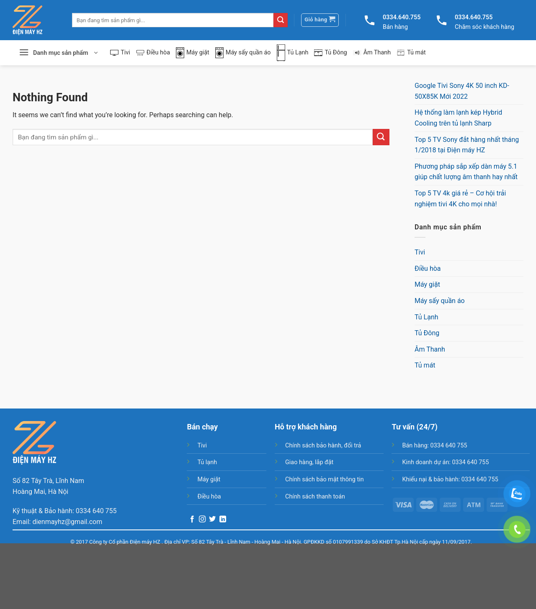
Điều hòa (153, 52)
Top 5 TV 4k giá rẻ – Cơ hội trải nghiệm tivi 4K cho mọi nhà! (460, 198)
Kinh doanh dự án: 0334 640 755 (445, 462)
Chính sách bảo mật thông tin (324, 479)
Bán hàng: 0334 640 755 (434, 445)
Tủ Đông (330, 52)
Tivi (120, 52)
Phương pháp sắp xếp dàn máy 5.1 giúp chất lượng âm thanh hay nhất (466, 171)
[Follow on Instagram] (202, 519)
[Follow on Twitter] (212, 519)
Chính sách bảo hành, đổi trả (323, 445)
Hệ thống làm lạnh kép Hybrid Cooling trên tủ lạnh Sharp (458, 117)
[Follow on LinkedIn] (222, 519)
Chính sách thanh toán (315, 496)
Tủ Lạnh (293, 52)
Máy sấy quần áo (243, 53)
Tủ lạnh (207, 462)
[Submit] (280, 20)
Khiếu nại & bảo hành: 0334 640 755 (450, 479)
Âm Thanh (372, 52)
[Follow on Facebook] (192, 519)
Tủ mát (411, 53)
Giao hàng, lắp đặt (309, 462)
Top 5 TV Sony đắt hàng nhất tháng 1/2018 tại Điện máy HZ (467, 145)
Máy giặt (192, 53)
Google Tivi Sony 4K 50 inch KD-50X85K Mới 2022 (462, 91)
